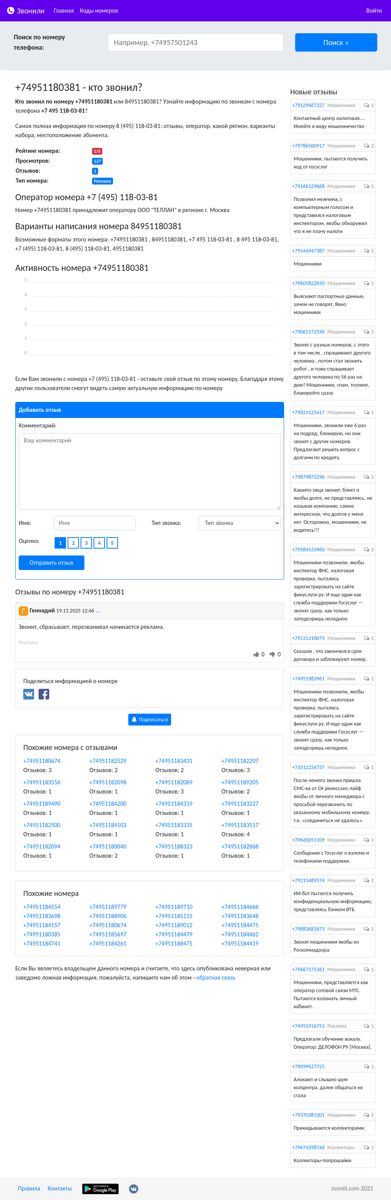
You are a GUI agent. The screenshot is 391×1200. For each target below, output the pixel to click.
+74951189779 (107, 906)
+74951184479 (173, 934)
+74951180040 (107, 846)
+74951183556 (41, 782)
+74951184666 (240, 906)
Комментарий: (38, 425)
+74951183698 (41, 916)
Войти (374, 10)
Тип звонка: (166, 522)
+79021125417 (308, 412)
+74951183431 (173, 760)
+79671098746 (308, 1147)
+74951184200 (107, 803)
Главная (64, 10)
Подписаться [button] (150, 719)
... (97, 610)
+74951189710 (173, 906)
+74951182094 (41, 846)
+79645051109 (308, 840)
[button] (336, 42)
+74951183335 (173, 825)
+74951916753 (308, 1026)
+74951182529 (107, 760)
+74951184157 (41, 925)
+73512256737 (308, 767)
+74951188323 (173, 846)
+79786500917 (308, 146)
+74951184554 (41, 906)
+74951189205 (240, 782)
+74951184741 (41, 943)
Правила (29, 1188)
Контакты (60, 1188)
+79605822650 (308, 283)
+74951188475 (173, 943)
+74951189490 (41, 803)
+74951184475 (240, 925)
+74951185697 (107, 934)
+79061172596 (308, 332)
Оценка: (29, 540)
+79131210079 (308, 638)
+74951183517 (240, 825)
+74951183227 (240, 803)
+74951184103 (107, 825)
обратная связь (216, 977)
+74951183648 (240, 916)
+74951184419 (240, 943)
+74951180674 (41, 760)
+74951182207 (240, 760)
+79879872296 (308, 477)
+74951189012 (173, 925)
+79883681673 (308, 929)
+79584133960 (308, 549)
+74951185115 (173, 916)
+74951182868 (240, 846)
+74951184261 (107, 943)
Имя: (25, 522)
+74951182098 (107, 782)
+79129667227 (308, 105)
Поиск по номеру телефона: (39, 42)
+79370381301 (308, 1115)
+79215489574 (308, 880)
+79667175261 (308, 969)
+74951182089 (173, 782)
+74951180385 (41, 934)
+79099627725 (308, 1066)
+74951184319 (173, 803)
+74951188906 (107, 916)
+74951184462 (240, 934)
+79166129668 (308, 186)
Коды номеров (99, 10)
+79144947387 (308, 251)
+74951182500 (41, 825)
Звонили (25, 10)
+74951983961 (308, 678)
